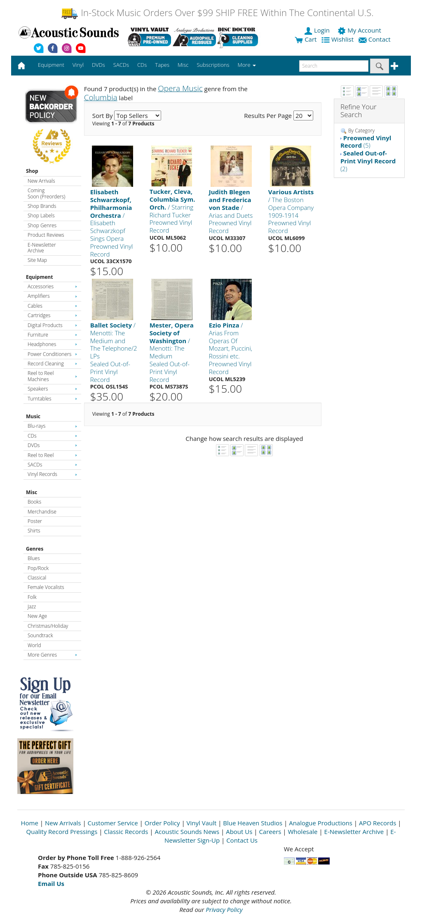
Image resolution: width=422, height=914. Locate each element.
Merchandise (42, 511)
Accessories (52, 286)
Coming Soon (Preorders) (46, 193)
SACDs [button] (121, 64)
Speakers (52, 388)
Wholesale (303, 831)
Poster (35, 521)
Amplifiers (52, 295)
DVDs (52, 445)
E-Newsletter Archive (42, 247)
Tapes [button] (162, 64)
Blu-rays (52, 425)
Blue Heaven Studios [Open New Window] (252, 823)
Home (29, 823)
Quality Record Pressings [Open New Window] (62, 831)
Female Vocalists (46, 587)
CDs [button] (142, 64)
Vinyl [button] (78, 64)
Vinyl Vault (202, 823)
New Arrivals (41, 180)
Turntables (52, 398)
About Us (239, 831)
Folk (32, 597)
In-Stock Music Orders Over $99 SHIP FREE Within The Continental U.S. (217, 12)
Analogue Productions (320, 823)
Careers (270, 831)
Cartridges (52, 315)
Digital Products (52, 325)
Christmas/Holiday (48, 625)
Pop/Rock (38, 568)
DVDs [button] (98, 64)
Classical (37, 577)
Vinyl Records (52, 474)
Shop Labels (41, 215)
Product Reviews (46, 234)
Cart (305, 39)
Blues (34, 558)
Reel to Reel (52, 455)
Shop (32, 170)
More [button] (247, 64)
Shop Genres (42, 225)
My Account (360, 30)
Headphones (52, 344)
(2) (368, 161)
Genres (34, 548)
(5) (366, 142)
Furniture (52, 334)
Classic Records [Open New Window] (126, 831)
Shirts (34, 530)
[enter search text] (333, 66)
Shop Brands (42, 206)
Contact (375, 39)
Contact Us (242, 840)
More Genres (52, 654)
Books (34, 501)
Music (33, 416)
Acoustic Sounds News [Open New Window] (187, 831)
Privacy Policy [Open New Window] (224, 909)
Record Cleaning (52, 363)
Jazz (32, 606)
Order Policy (162, 823)
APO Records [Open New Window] (377, 823)
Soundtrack (40, 635)
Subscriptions (213, 64)
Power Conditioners (52, 354)
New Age (37, 616)
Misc (31, 492)
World (34, 645)
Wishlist (338, 39)
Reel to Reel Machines (52, 376)
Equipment (39, 276)
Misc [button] (183, 64)
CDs (52, 435)
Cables (52, 305)
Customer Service (113, 823)
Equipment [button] (51, 64)
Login (317, 30)
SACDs (52, 464)
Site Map (37, 260)
